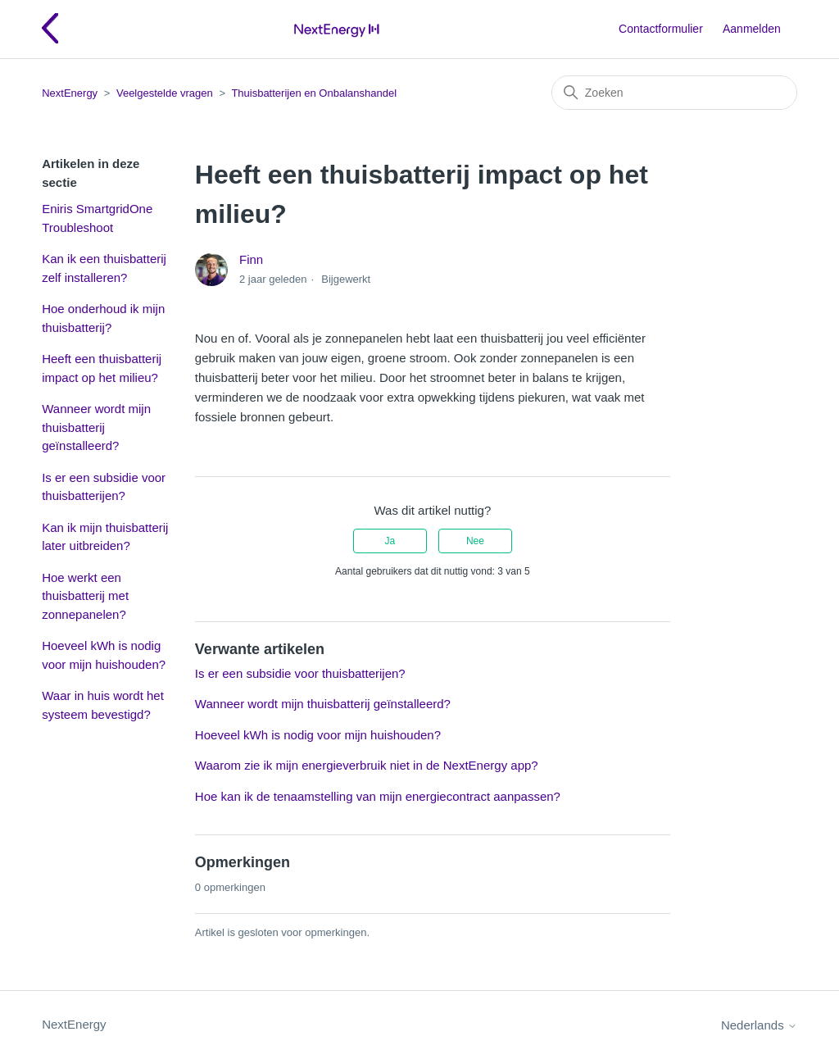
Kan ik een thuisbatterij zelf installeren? (104, 268)
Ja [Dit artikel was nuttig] (389, 541)
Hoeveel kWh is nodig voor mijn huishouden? (104, 655)
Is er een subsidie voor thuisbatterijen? (104, 486)
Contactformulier (661, 28)
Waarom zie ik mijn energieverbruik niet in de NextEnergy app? (366, 765)
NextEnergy (70, 93)
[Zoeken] (674, 92)
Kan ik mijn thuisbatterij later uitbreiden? (105, 536)
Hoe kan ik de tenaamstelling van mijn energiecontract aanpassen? (377, 796)
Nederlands (759, 1025)
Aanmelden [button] (752, 28)
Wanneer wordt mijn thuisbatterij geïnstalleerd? (96, 427)
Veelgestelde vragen (164, 93)
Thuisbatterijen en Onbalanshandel (314, 93)
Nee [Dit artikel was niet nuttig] (475, 541)
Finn (251, 259)
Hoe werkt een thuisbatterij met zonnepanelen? (85, 595)
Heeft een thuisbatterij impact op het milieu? (101, 368)
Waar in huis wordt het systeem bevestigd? (103, 705)
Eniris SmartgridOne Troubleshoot (97, 218)
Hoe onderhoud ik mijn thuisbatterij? (103, 318)
